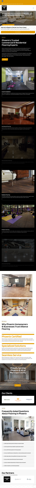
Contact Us (17, 385)
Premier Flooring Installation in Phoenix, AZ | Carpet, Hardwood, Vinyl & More (17, 14)
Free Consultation (18, 32)
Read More (5, 59)
